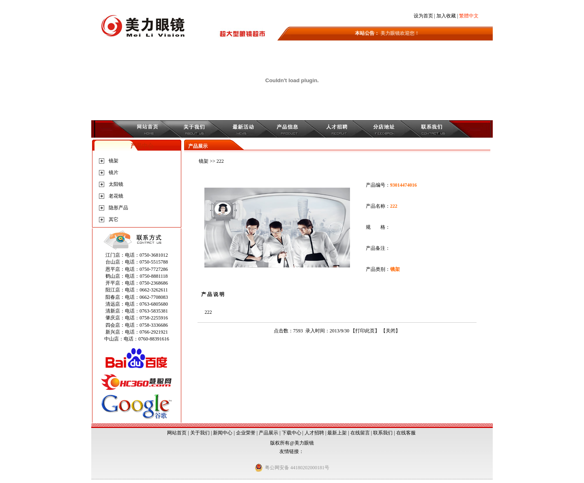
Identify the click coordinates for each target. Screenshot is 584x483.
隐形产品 (118, 208)
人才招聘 (314, 433)
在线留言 (360, 433)
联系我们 (383, 433)
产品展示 (268, 433)
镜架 (113, 161)
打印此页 (365, 331)
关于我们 (200, 433)
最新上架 (337, 433)
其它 (113, 219)
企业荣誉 (246, 433)
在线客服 (406, 433)
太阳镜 (116, 184)
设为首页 (423, 16)
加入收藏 (446, 16)
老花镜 (116, 196)
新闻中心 (222, 433)
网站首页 (177, 433)
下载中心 (291, 433)
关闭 (390, 331)
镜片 (113, 172)
